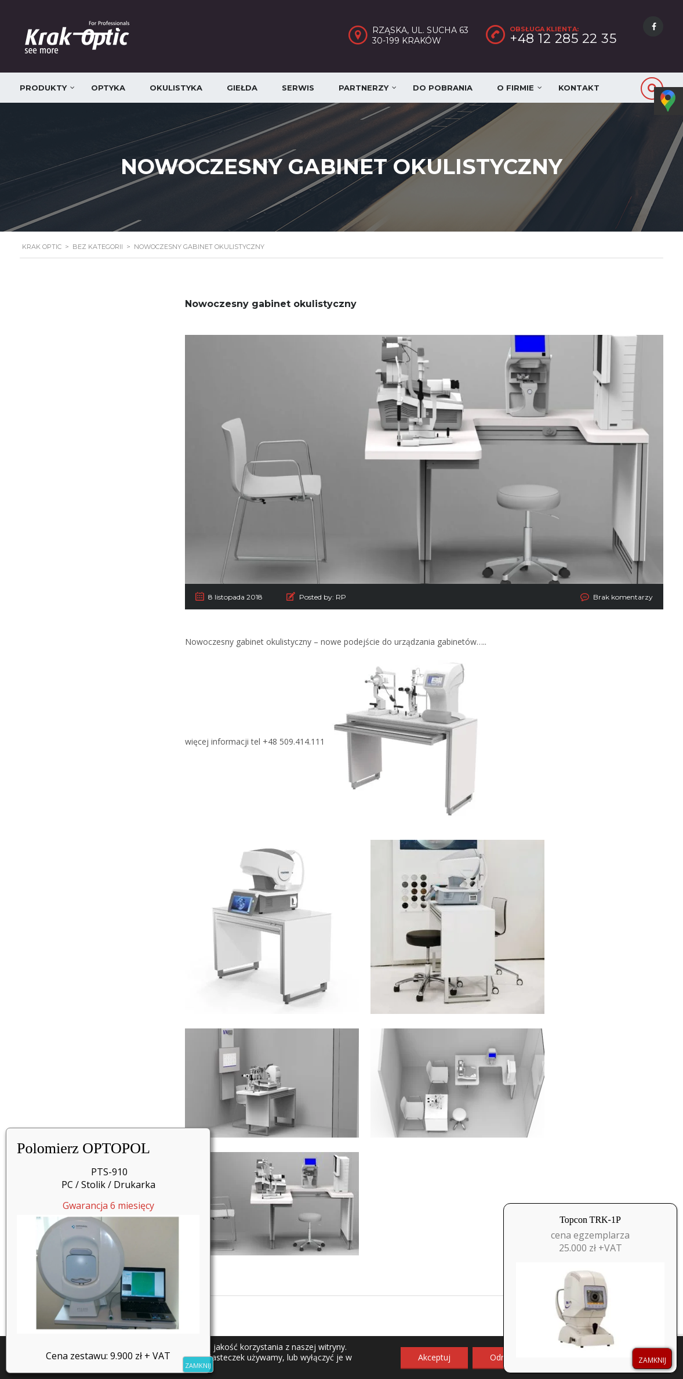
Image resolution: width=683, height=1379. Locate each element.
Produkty (43, 87)
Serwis (298, 87)
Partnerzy (363, 87)
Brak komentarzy (623, 597)
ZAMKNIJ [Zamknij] (198, 1365)
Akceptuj (434, 1357)
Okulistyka (176, 87)
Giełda (242, 87)
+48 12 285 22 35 (563, 38)
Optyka (108, 87)
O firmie (515, 87)
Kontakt (579, 87)
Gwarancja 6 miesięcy (108, 1266)
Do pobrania (443, 87)
